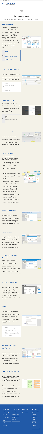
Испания (34, 425)
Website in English (36, 429)
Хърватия (34, 414)
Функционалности (16, 420)
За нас (4, 422)
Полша (33, 424)
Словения (34, 416)
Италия (33, 419)
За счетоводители (16, 409)
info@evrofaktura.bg (11, 0)
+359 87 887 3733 (4, 0)
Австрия (34, 422)
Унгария (34, 420)
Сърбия (34, 412)
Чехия (33, 417)
